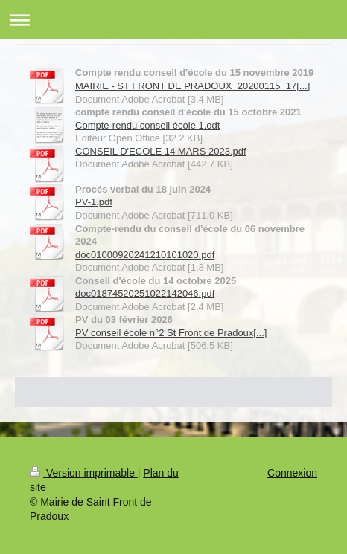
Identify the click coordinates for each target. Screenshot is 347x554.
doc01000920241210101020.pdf (144, 254)
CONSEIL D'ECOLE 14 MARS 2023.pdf (160, 151)
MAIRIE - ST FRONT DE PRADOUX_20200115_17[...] (192, 85)
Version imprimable (84, 473)
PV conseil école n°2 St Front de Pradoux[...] (171, 332)
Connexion (292, 473)
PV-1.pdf (93, 201)
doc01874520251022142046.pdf (144, 293)
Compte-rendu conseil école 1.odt (147, 125)
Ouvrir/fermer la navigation (173, 20)
